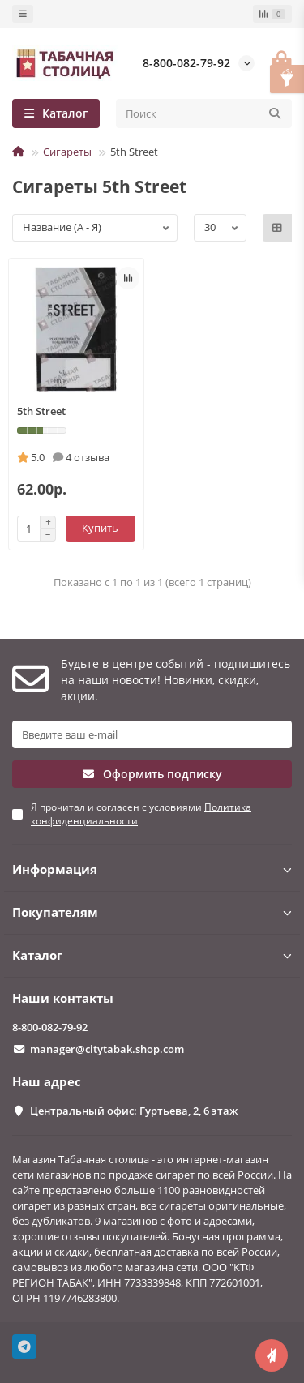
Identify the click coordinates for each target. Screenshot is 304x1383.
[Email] (152, 734)
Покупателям (152, 912)
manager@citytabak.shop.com (107, 1049)
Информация (152, 869)
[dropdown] (22, 14)
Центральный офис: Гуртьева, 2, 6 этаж (134, 1110)
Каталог (152, 955)
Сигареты (67, 151)
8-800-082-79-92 (186, 63)
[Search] (204, 113)
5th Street (41, 411)
